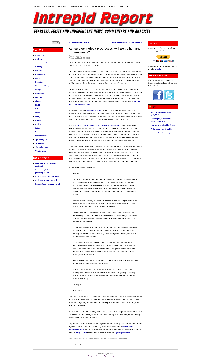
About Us (49, 7)
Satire (37, 128)
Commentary (93, 339)
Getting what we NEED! (79, 42)
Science (38, 132)
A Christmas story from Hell (46, 180)
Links (112, 7)
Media (37, 113)
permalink (123, 339)
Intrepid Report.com (105, 353)
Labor (37, 109)
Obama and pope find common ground (126, 42)
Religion (38, 120)
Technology (39, 143)
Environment (40, 94)
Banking (38, 67)
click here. (159, 69)
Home (37, 7)
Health (37, 105)
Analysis (38, 59)
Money (37, 116)
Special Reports (41, 139)
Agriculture (39, 55)
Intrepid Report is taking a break (47, 184)
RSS (154, 107)
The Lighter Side (41, 147)
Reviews (103, 339)
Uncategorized (40, 151)
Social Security (40, 136)
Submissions (98, 7)
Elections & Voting (42, 86)
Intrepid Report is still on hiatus (47, 176)
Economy (38, 78)
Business (38, 71)
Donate (62, 7)
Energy (38, 90)
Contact (123, 7)
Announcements (41, 63)
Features (38, 97)
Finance (38, 101)
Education (39, 82)
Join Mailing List (79, 7)
